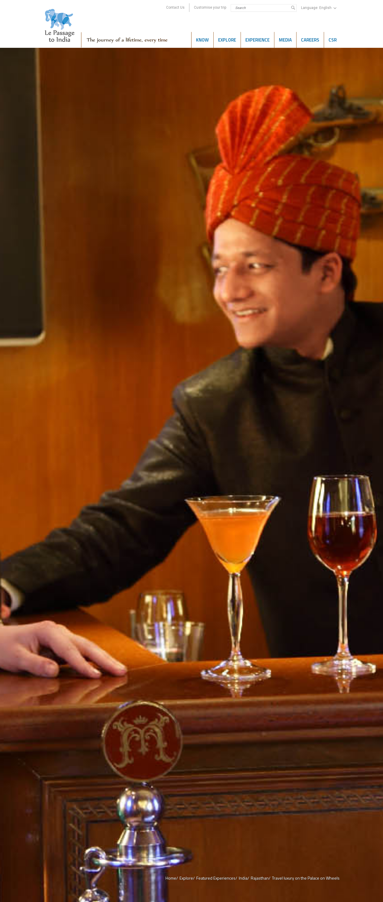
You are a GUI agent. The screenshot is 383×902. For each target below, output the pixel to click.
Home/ (171, 878)
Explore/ (187, 878)
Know (202, 39)
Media (285, 39)
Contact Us (175, 7)
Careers (310, 39)
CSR (333, 39)
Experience (257, 39)
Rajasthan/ (260, 878)
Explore (227, 39)
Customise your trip (210, 7)
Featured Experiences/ (216, 878)
